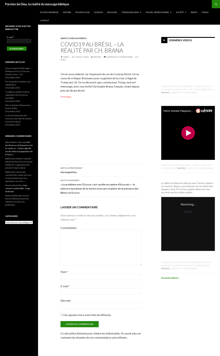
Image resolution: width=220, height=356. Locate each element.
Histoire (67, 12)
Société (180, 12)
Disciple (97, 57)
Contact (44, 20)
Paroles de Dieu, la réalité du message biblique (37, 4)
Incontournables (49, 12)
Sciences (98, 12)
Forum (205, 12)
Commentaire (68, 227)
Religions (112, 12)
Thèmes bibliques (130, 12)
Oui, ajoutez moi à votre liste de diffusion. (85, 314)
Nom (64, 271)
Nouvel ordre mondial (157, 12)
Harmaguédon (101, 170)
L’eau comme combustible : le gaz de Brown (17, 188)
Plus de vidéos (171, 278)
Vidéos (194, 12)
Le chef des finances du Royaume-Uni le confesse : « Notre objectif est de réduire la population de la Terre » (19, 148)
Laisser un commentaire (120, 57)
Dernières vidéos (180, 40)
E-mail (65, 286)
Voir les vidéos (77, 38)
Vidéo (66, 57)
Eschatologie (83, 12)
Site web (65, 300)
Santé (64, 38)
